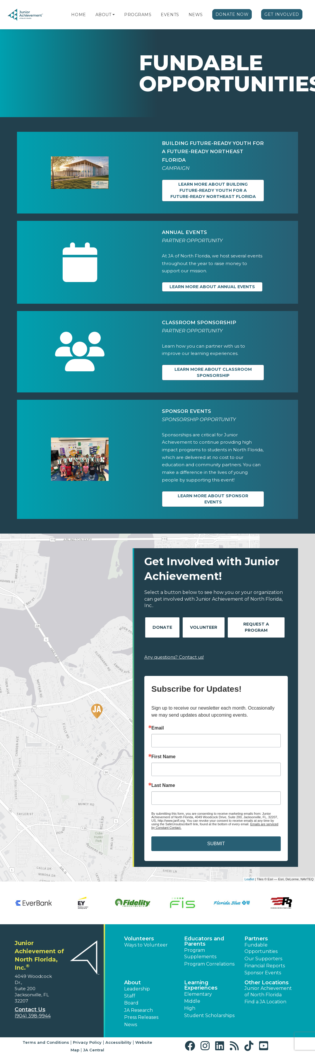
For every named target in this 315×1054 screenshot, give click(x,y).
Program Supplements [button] (200, 953)
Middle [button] (192, 1001)
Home (78, 14)
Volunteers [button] (139, 938)
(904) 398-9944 (33, 1016)
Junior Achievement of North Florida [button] (268, 991)
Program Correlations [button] (209, 964)
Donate (162, 627)
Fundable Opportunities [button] (261, 948)
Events (170, 14)
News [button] (130, 1024)
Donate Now (232, 14)
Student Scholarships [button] (209, 1015)
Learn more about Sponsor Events (213, 499)
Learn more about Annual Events (212, 286)
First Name (163, 756)
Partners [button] (256, 938)
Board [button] (131, 1003)
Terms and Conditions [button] (46, 1042)
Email (157, 728)
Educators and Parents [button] (204, 941)
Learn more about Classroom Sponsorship (213, 372)
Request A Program (256, 627)
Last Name (163, 785)
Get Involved (281, 14)
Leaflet (249, 879)
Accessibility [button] (118, 1042)
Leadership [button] (137, 989)
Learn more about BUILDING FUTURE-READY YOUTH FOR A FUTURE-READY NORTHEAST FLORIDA (213, 190)
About (103, 14)
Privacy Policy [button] (87, 1042)
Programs (137, 14)
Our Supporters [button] (263, 958)
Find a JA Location (265, 1002)
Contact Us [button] (30, 1009)
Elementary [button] (198, 994)
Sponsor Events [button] (262, 973)
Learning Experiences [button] (201, 985)
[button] (113, 14)
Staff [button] (129, 996)
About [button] (132, 982)
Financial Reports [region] (264, 965)
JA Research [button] (138, 1010)
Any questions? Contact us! (174, 657)
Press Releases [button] (141, 1017)
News (196, 14)
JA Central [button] (93, 1050)
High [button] (189, 1008)
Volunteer (203, 627)
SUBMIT (216, 843)
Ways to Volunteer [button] (146, 945)
